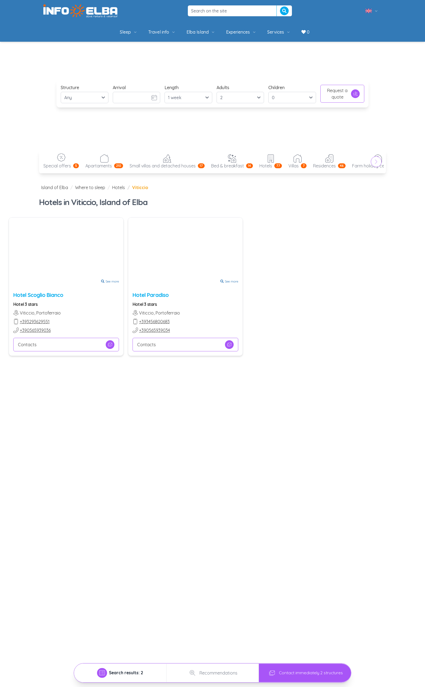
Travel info (162, 32)
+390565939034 (154, 330)
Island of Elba (54, 187)
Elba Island (200, 32)
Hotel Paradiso (151, 294)
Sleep (128, 32)
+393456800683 (154, 321)
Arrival (119, 87)
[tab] (120, 672)
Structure (70, 87)
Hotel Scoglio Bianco (38, 294)
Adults (223, 87)
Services (279, 32)
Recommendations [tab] (212, 673)
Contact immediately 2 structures (304, 673)
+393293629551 (35, 321)
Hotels (118, 187)
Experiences (241, 32)
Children (276, 87)
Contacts (66, 344)
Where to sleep (90, 187)
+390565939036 (35, 330)
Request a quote (343, 94)
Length (172, 87)
